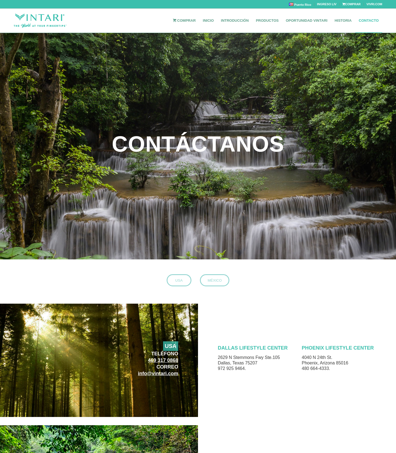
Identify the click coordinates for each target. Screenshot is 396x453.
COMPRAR (351, 4)
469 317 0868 (163, 360)
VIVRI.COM (374, 4)
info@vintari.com (158, 373)
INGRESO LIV (327, 4)
